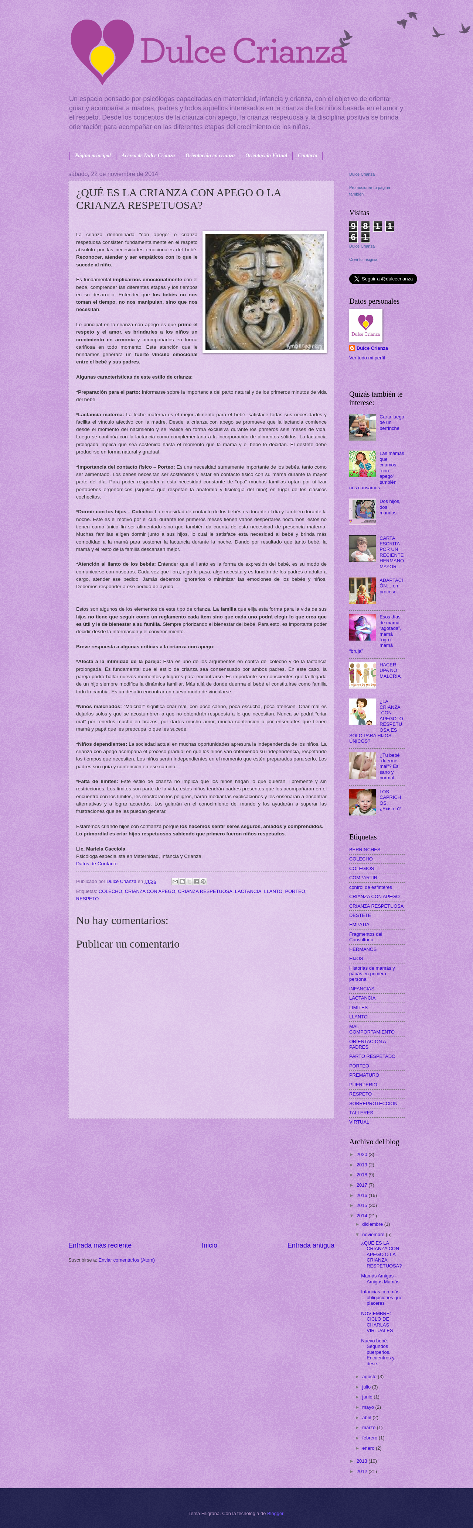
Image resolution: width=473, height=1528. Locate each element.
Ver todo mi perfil (367, 358)
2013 (362, 1461)
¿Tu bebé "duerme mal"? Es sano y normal (390, 766)
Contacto (307, 155)
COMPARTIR (363, 877)
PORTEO (295, 891)
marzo (369, 1427)
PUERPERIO (363, 1084)
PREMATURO (364, 1075)
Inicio (209, 1245)
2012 (362, 1471)
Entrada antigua (310, 1245)
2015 (362, 1205)
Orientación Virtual (266, 155)
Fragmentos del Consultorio (365, 936)
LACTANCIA (248, 891)
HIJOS (356, 958)
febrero (370, 1438)
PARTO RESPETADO (372, 1056)
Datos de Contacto (97, 863)
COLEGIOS (361, 868)
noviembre (374, 1234)
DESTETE (360, 915)
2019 (362, 1164)
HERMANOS (363, 949)
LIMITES (358, 1007)
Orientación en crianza (210, 155)
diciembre (373, 1224)
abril (367, 1417)
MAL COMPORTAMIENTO (372, 1029)
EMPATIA (359, 924)
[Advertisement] (201, 1179)
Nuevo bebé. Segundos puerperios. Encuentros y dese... (377, 1352)
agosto (370, 1376)
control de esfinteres (370, 887)
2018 (362, 1174)
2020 (362, 1154)
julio (367, 1387)
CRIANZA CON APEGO (150, 891)
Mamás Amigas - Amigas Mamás (380, 1278)
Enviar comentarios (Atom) (127, 1260)
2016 (362, 1195)
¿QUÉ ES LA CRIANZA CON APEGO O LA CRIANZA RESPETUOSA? (381, 1254)
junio (368, 1397)
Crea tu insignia (363, 259)
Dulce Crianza (362, 174)
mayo (368, 1407)
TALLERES (361, 1112)
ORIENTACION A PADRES (367, 1044)
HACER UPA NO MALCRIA (390, 670)
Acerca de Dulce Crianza (148, 155)
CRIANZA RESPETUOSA (205, 891)
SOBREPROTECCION (373, 1103)
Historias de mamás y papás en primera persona (372, 973)
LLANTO (273, 891)
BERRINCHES (364, 849)
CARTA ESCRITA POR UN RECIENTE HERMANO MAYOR (392, 552)
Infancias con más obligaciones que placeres (381, 1297)
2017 (362, 1185)
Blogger (275, 1513)
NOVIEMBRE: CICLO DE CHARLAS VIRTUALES (377, 1322)
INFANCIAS (361, 988)
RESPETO (87, 898)
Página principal (93, 155)
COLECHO (110, 891)
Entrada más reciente (100, 1245)
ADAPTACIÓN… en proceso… (391, 585)
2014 (362, 1215)
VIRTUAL (359, 1122)
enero (369, 1448)
